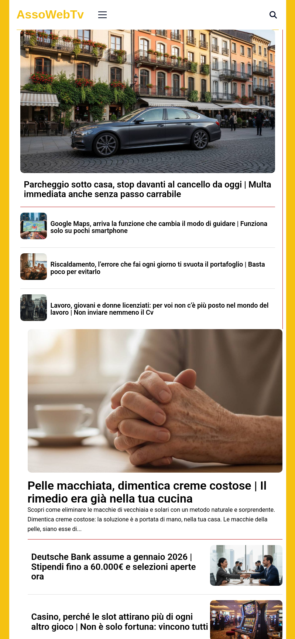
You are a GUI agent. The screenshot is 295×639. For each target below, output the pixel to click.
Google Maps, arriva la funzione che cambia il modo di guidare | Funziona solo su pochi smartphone (159, 227)
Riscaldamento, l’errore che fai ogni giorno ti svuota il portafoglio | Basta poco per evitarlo (158, 267)
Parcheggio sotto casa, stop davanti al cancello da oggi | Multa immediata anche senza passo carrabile (147, 189)
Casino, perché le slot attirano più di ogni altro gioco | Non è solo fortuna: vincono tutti (119, 622)
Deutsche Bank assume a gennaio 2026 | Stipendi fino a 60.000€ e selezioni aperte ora (113, 567)
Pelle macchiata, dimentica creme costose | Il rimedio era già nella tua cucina (147, 492)
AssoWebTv (50, 14)
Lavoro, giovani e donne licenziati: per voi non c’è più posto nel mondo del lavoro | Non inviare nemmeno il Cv (160, 309)
